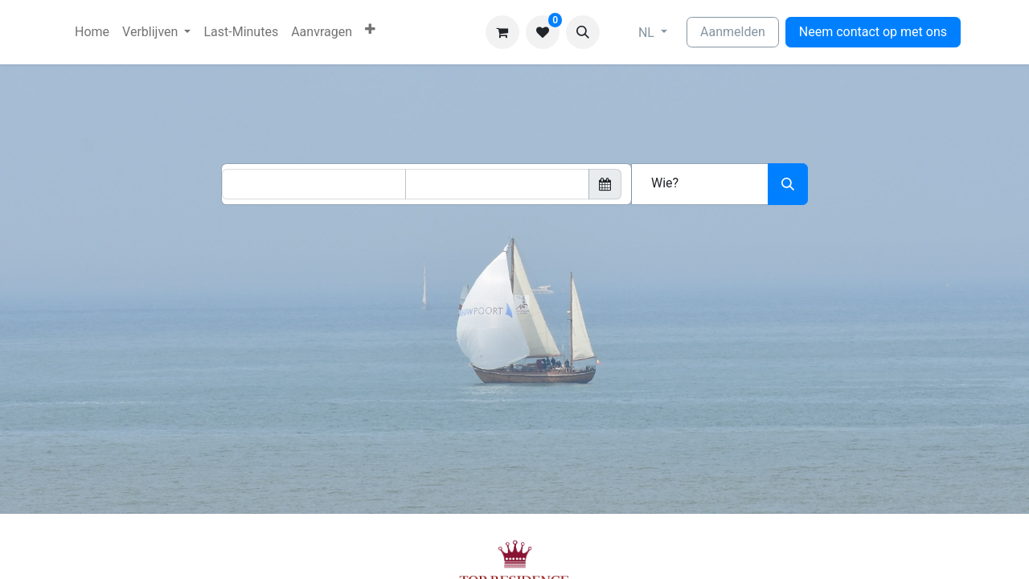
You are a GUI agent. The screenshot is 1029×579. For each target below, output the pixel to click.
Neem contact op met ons (873, 31)
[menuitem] (92, 32)
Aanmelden (732, 31)
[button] (583, 32)
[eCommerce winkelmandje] (502, 32)
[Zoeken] (788, 184)
